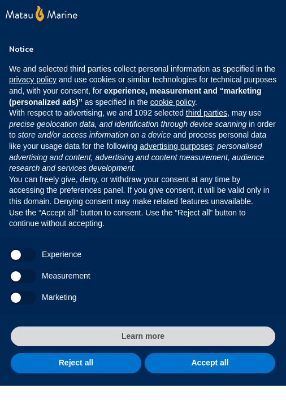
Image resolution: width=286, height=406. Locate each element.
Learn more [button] (143, 336)
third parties (206, 112)
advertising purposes (176, 146)
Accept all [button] (209, 362)
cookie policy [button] (172, 102)
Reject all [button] (76, 362)
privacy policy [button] (33, 79)
